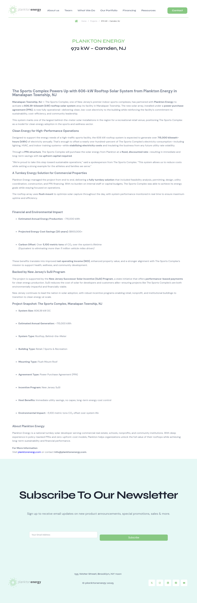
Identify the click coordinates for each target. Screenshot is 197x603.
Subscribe (133, 537)
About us (52, 9)
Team (63, 9)
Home (83, 21)
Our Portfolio (96, 9)
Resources (129, 9)
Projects (93, 21)
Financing (113, 9)
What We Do (77, 9)
